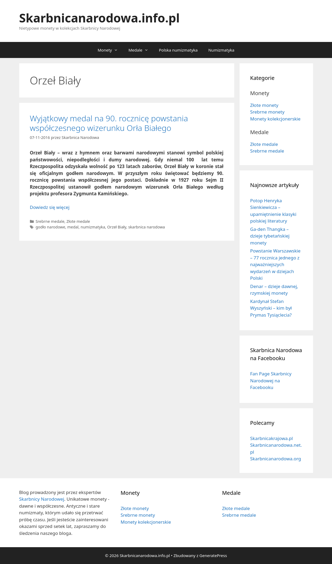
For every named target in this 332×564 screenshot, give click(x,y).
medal (73, 227)
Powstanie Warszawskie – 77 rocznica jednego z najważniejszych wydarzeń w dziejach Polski (275, 264)
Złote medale (78, 221)
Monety (110, 50)
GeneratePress (213, 555)
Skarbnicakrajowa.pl (271, 438)
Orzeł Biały (116, 227)
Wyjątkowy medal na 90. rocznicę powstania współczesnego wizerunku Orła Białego (109, 123)
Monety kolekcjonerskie (275, 119)
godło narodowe (50, 227)
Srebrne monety (267, 112)
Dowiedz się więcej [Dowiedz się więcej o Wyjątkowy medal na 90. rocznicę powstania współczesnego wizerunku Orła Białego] (50, 207)
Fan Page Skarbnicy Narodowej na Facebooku (271, 380)
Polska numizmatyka (178, 50)
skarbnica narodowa (146, 227)
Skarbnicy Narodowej (41, 499)
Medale (141, 50)
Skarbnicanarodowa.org (275, 459)
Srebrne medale (50, 221)
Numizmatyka (221, 50)
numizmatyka (93, 227)
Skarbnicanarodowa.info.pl (99, 18)
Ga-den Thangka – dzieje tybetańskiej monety (270, 236)
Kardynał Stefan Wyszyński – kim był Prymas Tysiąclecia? (271, 308)
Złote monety (264, 105)
